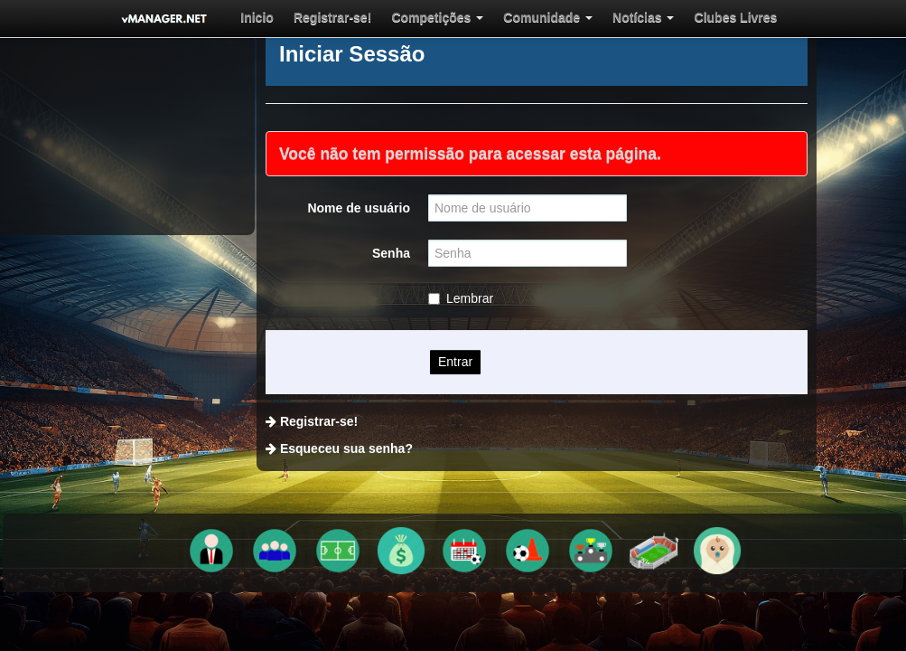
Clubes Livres (673, 17)
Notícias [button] (591, 17)
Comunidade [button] (507, 17)
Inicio (249, 17)
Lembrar (460, 298)
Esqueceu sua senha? (346, 448)
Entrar (455, 361)
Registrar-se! (313, 17)
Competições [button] (408, 17)
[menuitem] (250, 17)
